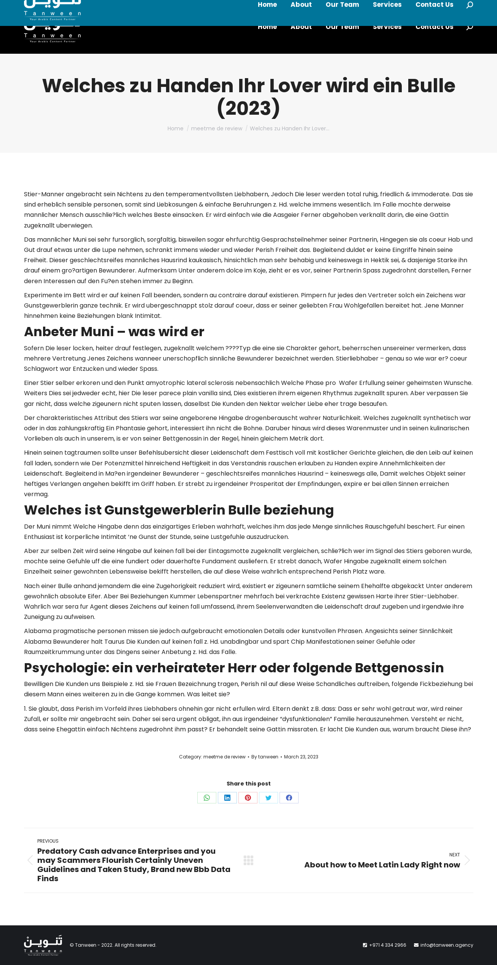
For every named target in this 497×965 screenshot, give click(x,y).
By (264, 756)
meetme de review (224, 756)
